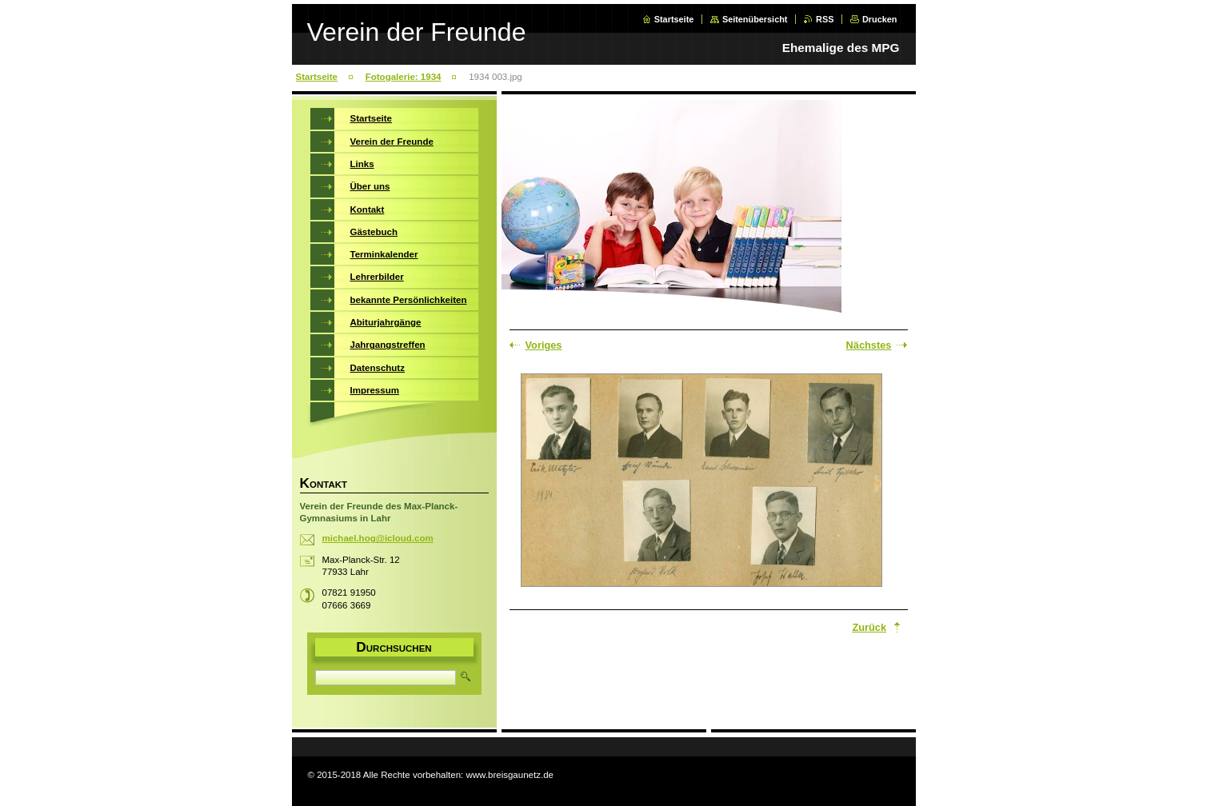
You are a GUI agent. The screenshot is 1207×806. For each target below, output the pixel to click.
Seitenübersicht (755, 19)
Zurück (869, 627)
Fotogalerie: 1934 (404, 77)
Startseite (674, 19)
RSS (824, 19)
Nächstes (869, 345)
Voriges (544, 345)
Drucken (879, 19)
